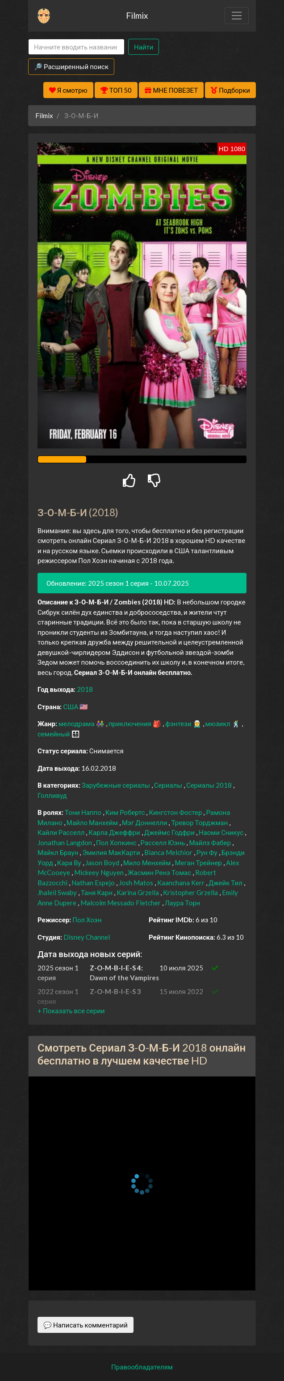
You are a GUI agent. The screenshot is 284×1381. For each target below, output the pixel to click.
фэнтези (178, 723)
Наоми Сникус (222, 832)
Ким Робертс (125, 812)
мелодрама (77, 723)
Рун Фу (207, 852)
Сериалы (169, 785)
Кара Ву (70, 863)
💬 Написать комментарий (85, 1325)
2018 (85, 689)
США (71, 707)
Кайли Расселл (62, 832)
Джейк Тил (226, 883)
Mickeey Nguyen (99, 872)
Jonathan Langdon (65, 842)
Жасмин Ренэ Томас (160, 872)
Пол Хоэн (86, 920)
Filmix (137, 15)
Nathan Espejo (93, 883)
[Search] (76, 47)
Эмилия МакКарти (111, 852)
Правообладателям (142, 1367)
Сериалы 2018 (209, 785)
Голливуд (52, 795)
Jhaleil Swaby (58, 892)
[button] (71, 1011)
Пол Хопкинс (117, 842)
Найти (143, 47)
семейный (54, 734)
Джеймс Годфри (170, 832)
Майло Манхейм (93, 822)
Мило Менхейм (147, 863)
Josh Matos (137, 883)
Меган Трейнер (199, 863)
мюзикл (218, 723)
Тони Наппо (84, 812)
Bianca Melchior (169, 852)
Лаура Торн (182, 903)
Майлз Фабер (210, 842)
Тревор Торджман (200, 822)
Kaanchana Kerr (181, 883)
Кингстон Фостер (176, 812)
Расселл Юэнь (164, 842)
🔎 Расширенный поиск (71, 66)
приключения (131, 723)
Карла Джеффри (114, 832)
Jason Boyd (103, 863)
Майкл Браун (58, 852)
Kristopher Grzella (191, 892)
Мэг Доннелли (145, 822)
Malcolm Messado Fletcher (121, 903)
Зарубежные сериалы (116, 785)
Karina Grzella (138, 892)
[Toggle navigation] (237, 15)
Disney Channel (86, 937)
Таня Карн (97, 892)
